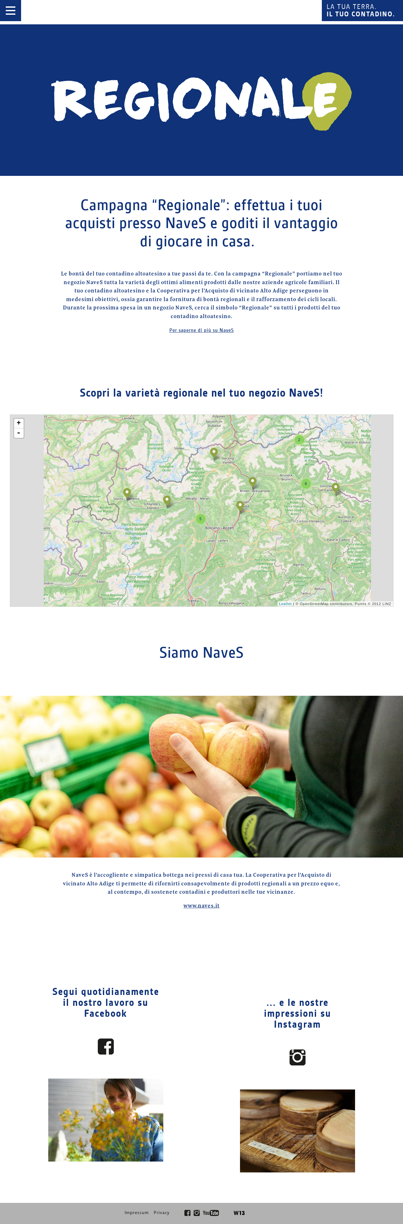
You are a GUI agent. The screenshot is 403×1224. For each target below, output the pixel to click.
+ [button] (19, 423)
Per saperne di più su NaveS (201, 330)
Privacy (162, 1213)
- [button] (18, 433)
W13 (239, 1213)
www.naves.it (201, 906)
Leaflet (285, 604)
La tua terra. (361, 10)
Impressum (137, 1213)
